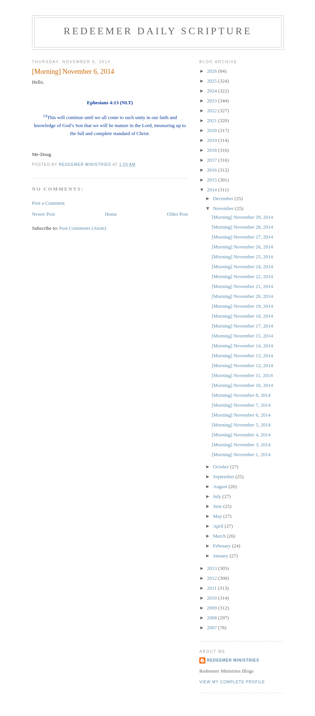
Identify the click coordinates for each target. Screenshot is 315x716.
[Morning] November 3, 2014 (241, 444)
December (224, 198)
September (224, 476)
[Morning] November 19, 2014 (242, 306)
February (222, 546)
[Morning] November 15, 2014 (242, 336)
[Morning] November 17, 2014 (242, 326)
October (221, 466)
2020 (212, 130)
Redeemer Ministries (233, 660)
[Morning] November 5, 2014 (241, 425)
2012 (212, 578)
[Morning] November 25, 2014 (242, 256)
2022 (212, 110)
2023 (212, 100)
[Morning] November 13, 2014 (242, 355)
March (220, 536)
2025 (212, 81)
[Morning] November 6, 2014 (241, 415)
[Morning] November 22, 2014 (242, 276)
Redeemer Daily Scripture (158, 31)
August (221, 486)
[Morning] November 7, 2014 (241, 405)
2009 (212, 608)
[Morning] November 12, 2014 (242, 365)
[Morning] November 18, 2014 (242, 316)
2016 (212, 170)
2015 (212, 180)
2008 (212, 618)
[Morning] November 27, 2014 (242, 237)
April (219, 526)
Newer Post (43, 214)
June (218, 506)
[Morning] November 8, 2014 (241, 395)
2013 (212, 568)
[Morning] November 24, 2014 (242, 266)
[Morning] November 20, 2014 (242, 296)
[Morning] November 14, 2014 (242, 345)
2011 (212, 588)
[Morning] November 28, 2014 (242, 227)
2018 (212, 150)
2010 (212, 598)
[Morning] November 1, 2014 (241, 454)
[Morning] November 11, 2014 (242, 375)
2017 (212, 160)
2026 (212, 71)
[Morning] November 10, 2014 (242, 385)
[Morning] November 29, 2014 (242, 217)
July (218, 496)
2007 (212, 627)
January (221, 555)
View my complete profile (232, 682)
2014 (212, 190)
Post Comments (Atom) (83, 228)
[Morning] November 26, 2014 (242, 247)
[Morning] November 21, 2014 (242, 286)
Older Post (177, 214)
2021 (212, 120)
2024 (212, 91)
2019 (212, 140)
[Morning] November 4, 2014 (241, 435)
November (224, 208)
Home (111, 214)
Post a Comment (48, 203)
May (218, 516)
